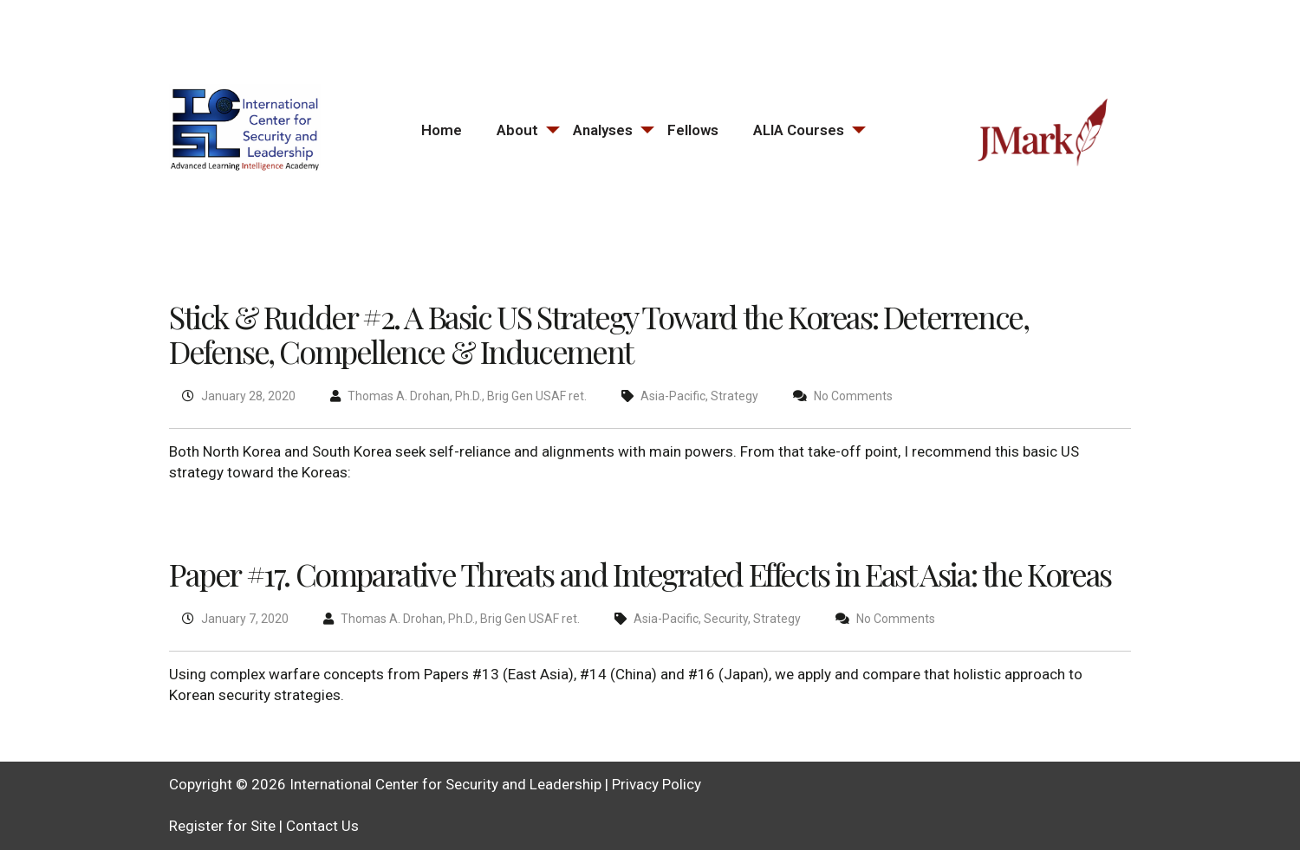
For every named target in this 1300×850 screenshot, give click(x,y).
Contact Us (322, 825)
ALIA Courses (798, 130)
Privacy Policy (656, 784)
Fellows (692, 130)
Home (441, 130)
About (517, 130)
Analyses (603, 130)
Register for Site (222, 825)
